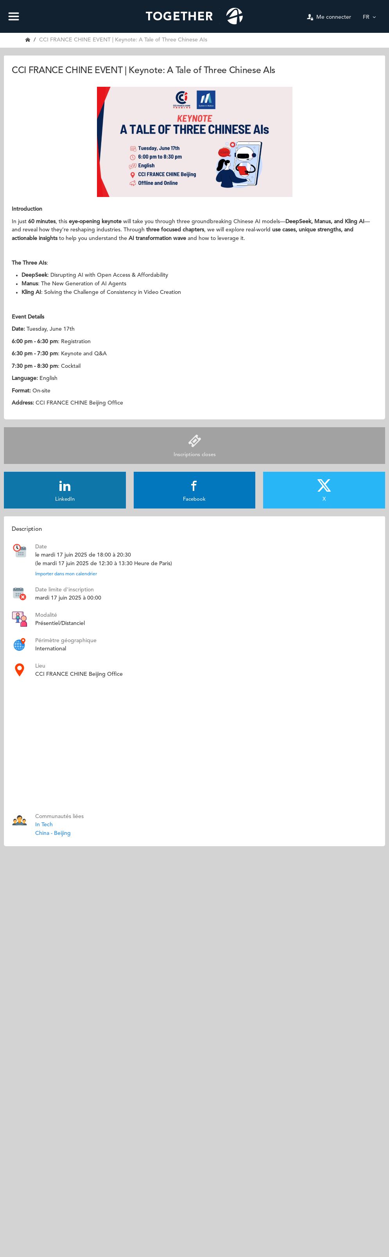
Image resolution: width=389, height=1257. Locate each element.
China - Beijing (53, 833)
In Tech (44, 824)
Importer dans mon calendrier (66, 574)
